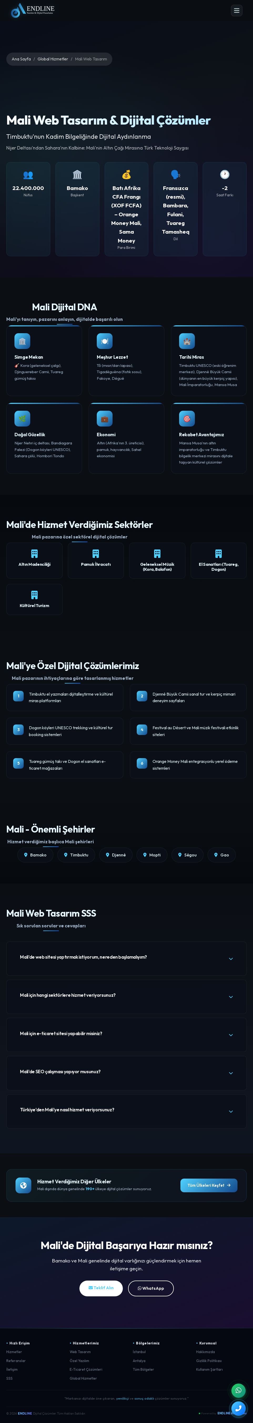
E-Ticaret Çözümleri (86, 1371)
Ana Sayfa (21, 58)
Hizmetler (14, 1353)
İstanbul (139, 1353)
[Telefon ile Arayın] (238, 1408)
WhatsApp (151, 1290)
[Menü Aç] (236, 10)
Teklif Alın (101, 1289)
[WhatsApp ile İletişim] (238, 1390)
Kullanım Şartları (209, 1371)
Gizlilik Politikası (209, 1362)
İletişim (12, 1371)
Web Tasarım (80, 1353)
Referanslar (16, 1362)
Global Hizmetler (53, 58)
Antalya (139, 1362)
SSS (9, 1380)
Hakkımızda (205, 1353)
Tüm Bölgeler (143, 1371)
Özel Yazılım (79, 1362)
